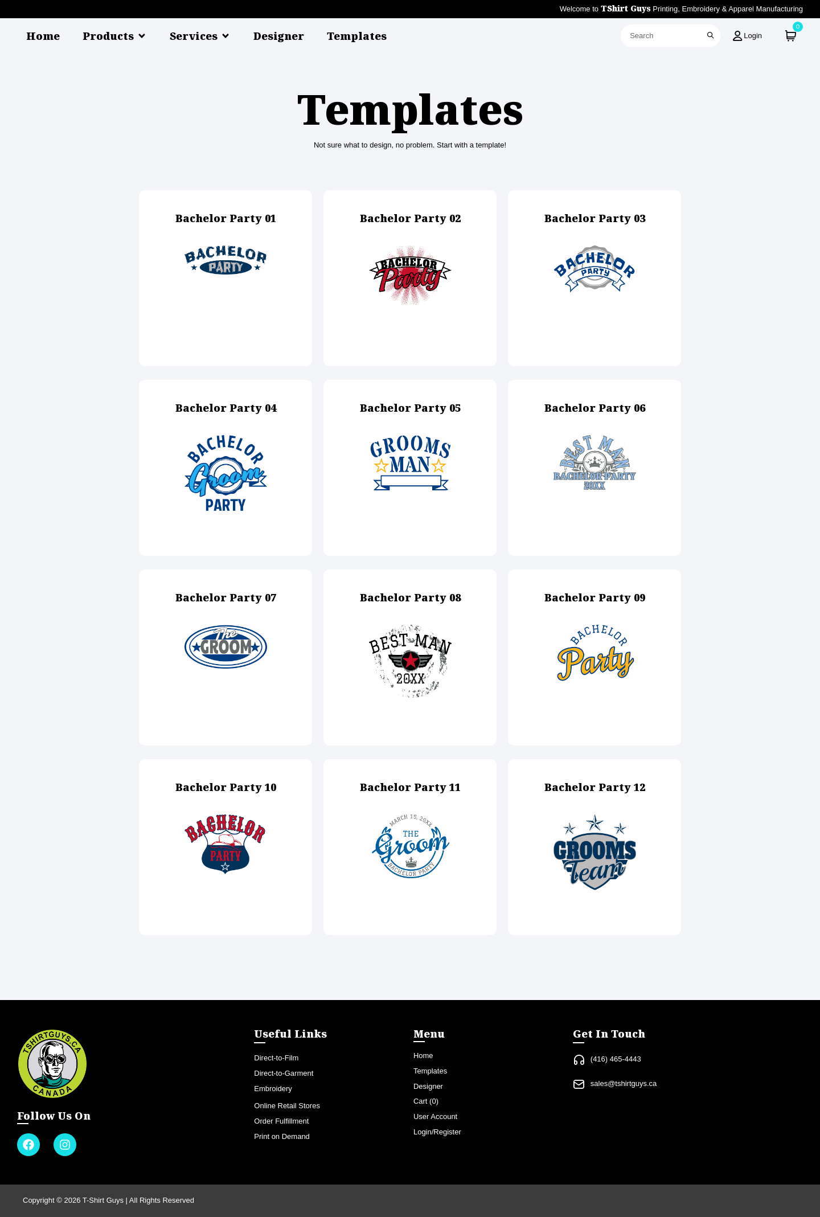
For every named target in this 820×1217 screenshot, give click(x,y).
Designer (278, 36)
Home (43, 36)
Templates (357, 36)
